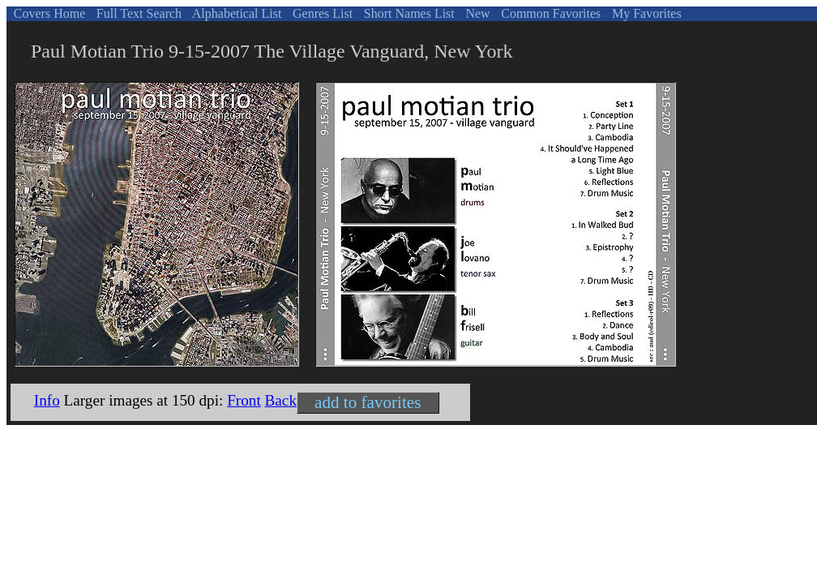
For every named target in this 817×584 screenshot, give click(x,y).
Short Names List (408, 13)
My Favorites (645, 13)
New (476, 13)
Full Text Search (137, 13)
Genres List (321, 13)
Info (47, 400)
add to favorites (367, 402)
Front (244, 400)
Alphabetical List (236, 13)
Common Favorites (549, 13)
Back (281, 400)
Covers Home (48, 13)
